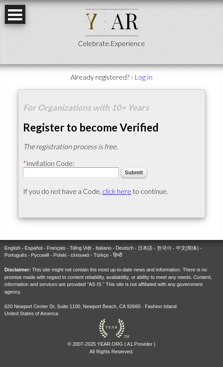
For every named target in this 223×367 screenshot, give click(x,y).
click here (116, 191)
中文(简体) (187, 248)
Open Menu (15, 14)
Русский (40, 255)
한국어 (164, 248)
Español (34, 248)
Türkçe (101, 255)
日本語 (145, 248)
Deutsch (124, 248)
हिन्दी (117, 255)
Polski (60, 255)
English (12, 248)
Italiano (103, 248)
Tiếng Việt (80, 248)
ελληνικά (80, 255)
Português (15, 255)
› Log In (142, 77)
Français (56, 248)
